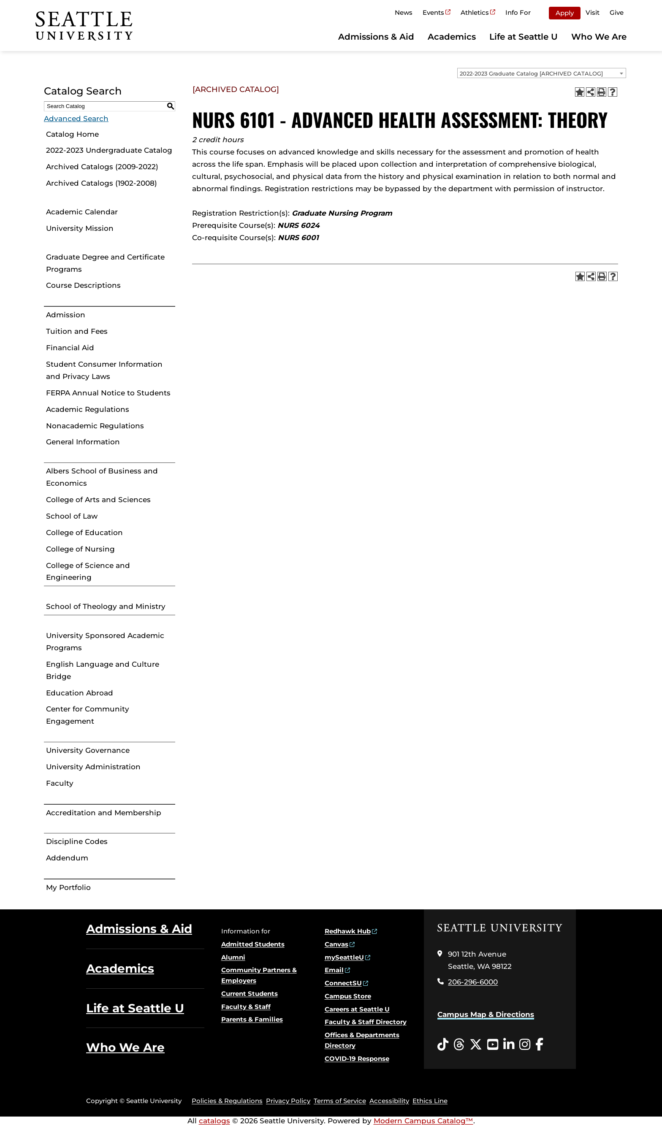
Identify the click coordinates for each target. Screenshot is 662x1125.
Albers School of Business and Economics (102, 477)
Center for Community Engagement (87, 715)
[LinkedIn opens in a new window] (508, 1044)
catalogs (214, 1121)
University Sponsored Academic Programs (105, 641)
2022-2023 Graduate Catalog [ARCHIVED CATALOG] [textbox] (531, 73)
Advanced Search (76, 118)
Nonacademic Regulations (95, 426)
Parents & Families (252, 1019)
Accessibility (389, 1101)
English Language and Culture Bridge (102, 670)
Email (334, 970)
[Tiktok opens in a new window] (442, 1044)
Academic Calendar (82, 212)
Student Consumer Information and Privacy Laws (104, 370)
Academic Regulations (87, 409)
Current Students (249, 994)
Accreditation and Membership (103, 813)
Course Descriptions (83, 285)
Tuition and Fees (77, 331)
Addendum (67, 858)
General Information (83, 442)
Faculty (59, 783)
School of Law (72, 516)
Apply (565, 13)
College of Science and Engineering (88, 571)
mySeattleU (344, 957)
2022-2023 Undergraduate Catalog (109, 150)
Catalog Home (72, 134)
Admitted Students (253, 944)
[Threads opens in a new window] (458, 1044)
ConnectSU (343, 983)
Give (617, 12)
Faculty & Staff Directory (366, 1022)
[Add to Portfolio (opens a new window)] (579, 92)
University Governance (88, 750)
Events (433, 12)
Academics (452, 37)
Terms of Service (340, 1101)
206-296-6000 (473, 982)
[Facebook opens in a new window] (539, 1044)
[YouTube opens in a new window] (492, 1044)
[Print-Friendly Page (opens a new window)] (601, 92)
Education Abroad (79, 693)
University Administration (93, 767)
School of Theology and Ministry (106, 606)
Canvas (336, 944)
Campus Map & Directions (485, 1014)
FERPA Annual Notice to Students (108, 393)
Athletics (475, 12)
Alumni (233, 957)
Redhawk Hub (348, 931)
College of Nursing (80, 549)
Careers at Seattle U (357, 1009)
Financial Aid (70, 347)
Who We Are (599, 37)
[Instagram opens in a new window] (524, 1044)
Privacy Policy (288, 1101)
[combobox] (541, 73)
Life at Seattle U (523, 37)
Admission (65, 315)
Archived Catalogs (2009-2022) (102, 166)
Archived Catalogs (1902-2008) (101, 183)
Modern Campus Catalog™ (423, 1121)
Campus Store (348, 996)
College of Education (84, 532)
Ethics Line (430, 1101)
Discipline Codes (77, 841)
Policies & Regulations (227, 1101)
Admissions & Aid (376, 37)
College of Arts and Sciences (98, 499)
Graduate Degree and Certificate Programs (105, 263)
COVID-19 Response (357, 1059)
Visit (593, 12)
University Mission (80, 228)
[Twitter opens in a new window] (475, 1044)
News (403, 12)
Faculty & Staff (246, 1007)
